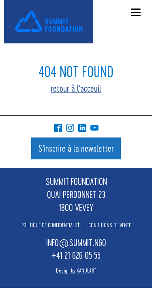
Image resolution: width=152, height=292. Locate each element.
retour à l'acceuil (76, 88)
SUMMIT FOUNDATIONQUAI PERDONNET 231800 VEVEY (76, 194)
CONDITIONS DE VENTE (109, 224)
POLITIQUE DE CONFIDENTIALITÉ (50, 224)
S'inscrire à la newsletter (76, 148)
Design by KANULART (76, 270)
